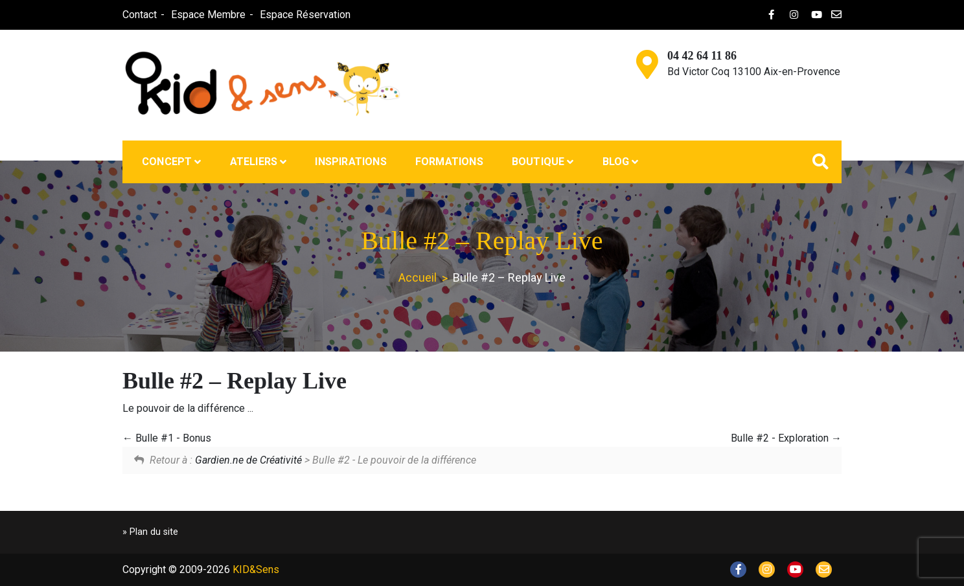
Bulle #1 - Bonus (166, 438)
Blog (616, 161)
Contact (139, 14)
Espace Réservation (305, 14)
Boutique (538, 161)
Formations (449, 161)
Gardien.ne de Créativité (248, 460)
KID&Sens (256, 569)
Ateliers (254, 161)
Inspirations (350, 161)
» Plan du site (150, 531)
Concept (167, 161)
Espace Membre (208, 14)
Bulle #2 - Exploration (786, 438)
